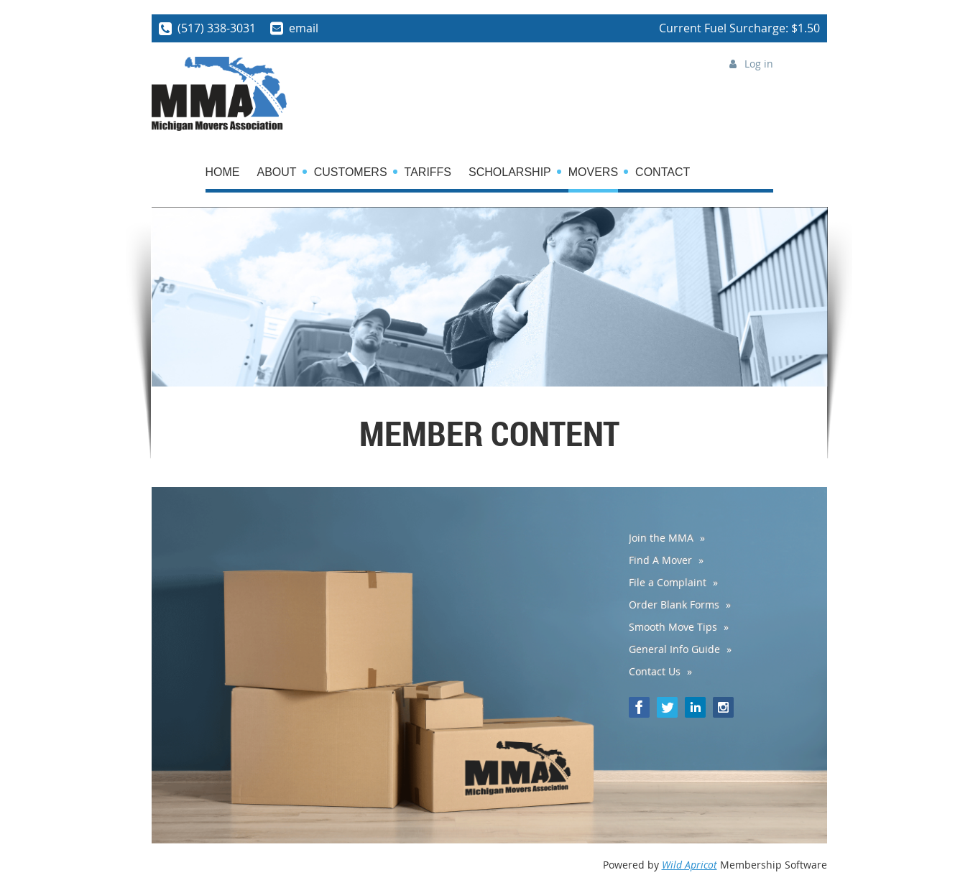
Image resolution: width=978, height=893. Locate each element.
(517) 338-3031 (216, 28)
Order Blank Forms (674, 604)
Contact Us (655, 671)
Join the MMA (661, 538)
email (303, 28)
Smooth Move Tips (673, 627)
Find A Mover (660, 560)
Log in (758, 63)
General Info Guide (674, 649)
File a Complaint (667, 582)
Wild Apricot (689, 864)
